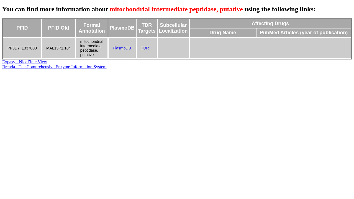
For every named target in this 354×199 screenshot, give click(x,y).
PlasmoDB (122, 48)
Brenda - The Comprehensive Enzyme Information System (54, 66)
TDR (145, 48)
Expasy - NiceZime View (24, 61)
